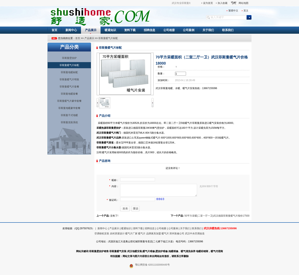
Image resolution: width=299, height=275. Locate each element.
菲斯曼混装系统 (69, 122)
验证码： (114, 202)
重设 (135, 210)
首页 (54, 30)
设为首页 (208, 3)
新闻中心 (71, 30)
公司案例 (188, 30)
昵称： (115, 180)
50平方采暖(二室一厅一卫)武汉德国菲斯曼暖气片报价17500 (216, 218)
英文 (246, 10)
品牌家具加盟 (153, 236)
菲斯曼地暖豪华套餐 (69, 108)
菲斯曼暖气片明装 (69, 79)
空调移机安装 (101, 236)
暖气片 (141, 236)
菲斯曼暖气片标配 (108, 38)
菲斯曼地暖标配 (69, 72)
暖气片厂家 (131, 236)
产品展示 (90, 30)
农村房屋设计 (117, 236)
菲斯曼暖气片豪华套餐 (69, 100)
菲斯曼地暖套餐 (69, 93)
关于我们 (208, 30)
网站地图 (243, 3)
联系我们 (228, 30)
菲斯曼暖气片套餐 (69, 86)
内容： (115, 186)
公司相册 (169, 30)
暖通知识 (110, 30)
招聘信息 (149, 30)
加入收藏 (222, 3)
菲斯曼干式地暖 (69, 115)
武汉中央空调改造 (195, 236)
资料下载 (130, 30)
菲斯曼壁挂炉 (69, 58)
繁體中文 (233, 10)
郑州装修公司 (176, 236)
